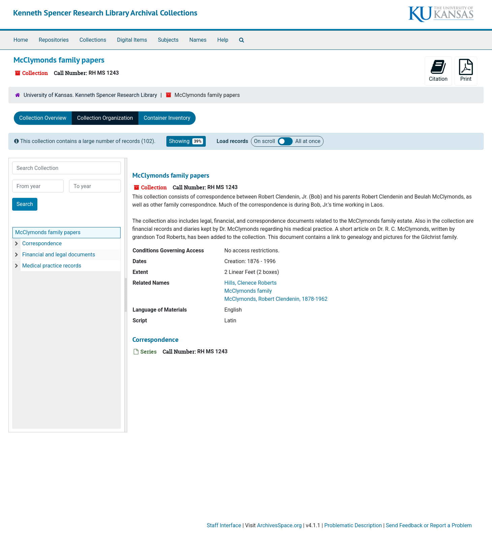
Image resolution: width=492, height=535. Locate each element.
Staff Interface (224, 525)
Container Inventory (167, 118)
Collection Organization (105, 118)
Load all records (285, 141)
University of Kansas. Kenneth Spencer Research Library (90, 95)
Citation (438, 70)
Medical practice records (51, 265)
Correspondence (42, 243)
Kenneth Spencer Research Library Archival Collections (105, 12)
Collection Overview (42, 118)
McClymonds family (248, 291)
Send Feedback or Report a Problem (429, 525)
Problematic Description (353, 525)
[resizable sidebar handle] (125, 295)
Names (197, 40)
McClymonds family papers (47, 232)
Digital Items (132, 40)
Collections (92, 40)
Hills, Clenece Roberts (250, 283)
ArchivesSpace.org (279, 525)
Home (20, 40)
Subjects (168, 40)
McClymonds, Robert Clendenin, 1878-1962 (275, 299)
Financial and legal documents (58, 254)
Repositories (54, 40)
